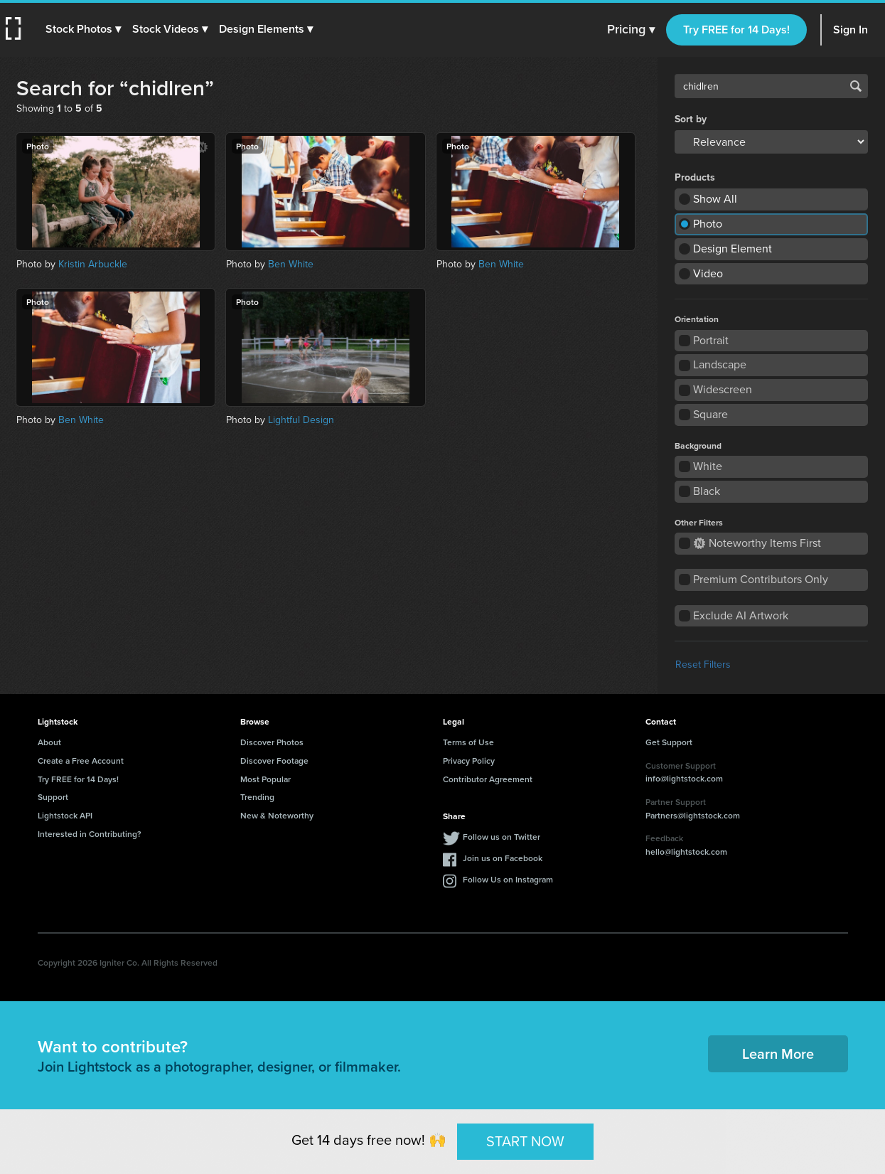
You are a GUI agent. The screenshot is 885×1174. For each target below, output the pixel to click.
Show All (715, 199)
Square (710, 414)
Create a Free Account (81, 760)
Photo (707, 223)
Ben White (290, 264)
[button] (83, 29)
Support (53, 797)
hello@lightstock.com (686, 851)
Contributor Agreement (487, 779)
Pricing (631, 30)
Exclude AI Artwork (740, 615)
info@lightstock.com (684, 778)
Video (708, 273)
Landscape (719, 364)
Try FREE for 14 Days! (736, 29)
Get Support (668, 742)
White (707, 466)
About (49, 742)
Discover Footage (274, 760)
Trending (257, 797)
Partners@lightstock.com (692, 815)
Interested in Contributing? (89, 834)
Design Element (732, 248)
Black (706, 491)
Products (695, 178)
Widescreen (722, 389)
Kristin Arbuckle (92, 264)
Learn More (778, 1053)
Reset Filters (703, 664)
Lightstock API (65, 815)
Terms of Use (468, 742)
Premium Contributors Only (760, 579)
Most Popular (265, 779)
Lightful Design (301, 419)
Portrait (711, 340)
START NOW (525, 1141)
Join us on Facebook (502, 858)
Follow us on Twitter (501, 837)
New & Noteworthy (276, 815)
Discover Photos (272, 742)
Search (856, 86)
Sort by (691, 119)
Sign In (850, 29)
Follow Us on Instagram (508, 879)
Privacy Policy (469, 760)
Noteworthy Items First (757, 543)
